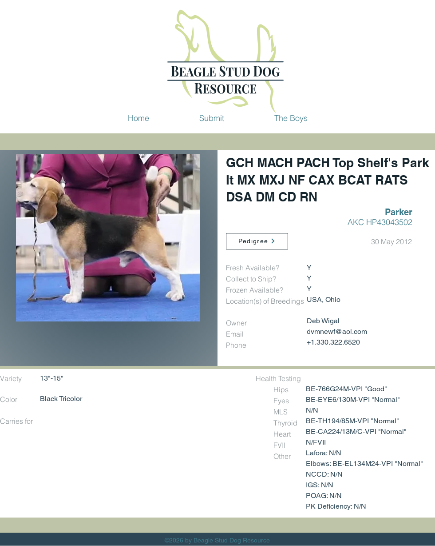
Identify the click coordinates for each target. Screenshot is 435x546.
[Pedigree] (257, 241)
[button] (211, 117)
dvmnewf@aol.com (337, 331)
